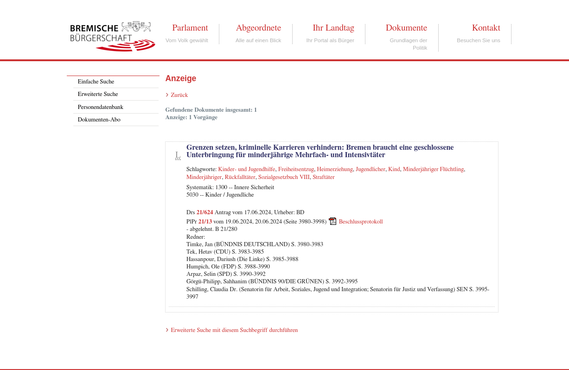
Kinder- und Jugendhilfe (246, 169)
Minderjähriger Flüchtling (433, 169)
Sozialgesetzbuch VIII (284, 177)
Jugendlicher (370, 169)
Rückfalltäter (240, 177)
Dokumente (406, 27)
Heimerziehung (335, 169)
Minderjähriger (204, 177)
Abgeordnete (258, 27)
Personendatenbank (100, 107)
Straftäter (323, 177)
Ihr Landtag (333, 27)
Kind (394, 169)
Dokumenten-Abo (99, 120)
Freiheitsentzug (296, 169)
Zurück (179, 95)
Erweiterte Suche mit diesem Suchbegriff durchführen (234, 330)
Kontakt (486, 27)
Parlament (190, 27)
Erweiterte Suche (98, 94)
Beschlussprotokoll (361, 222)
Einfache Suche (96, 82)
